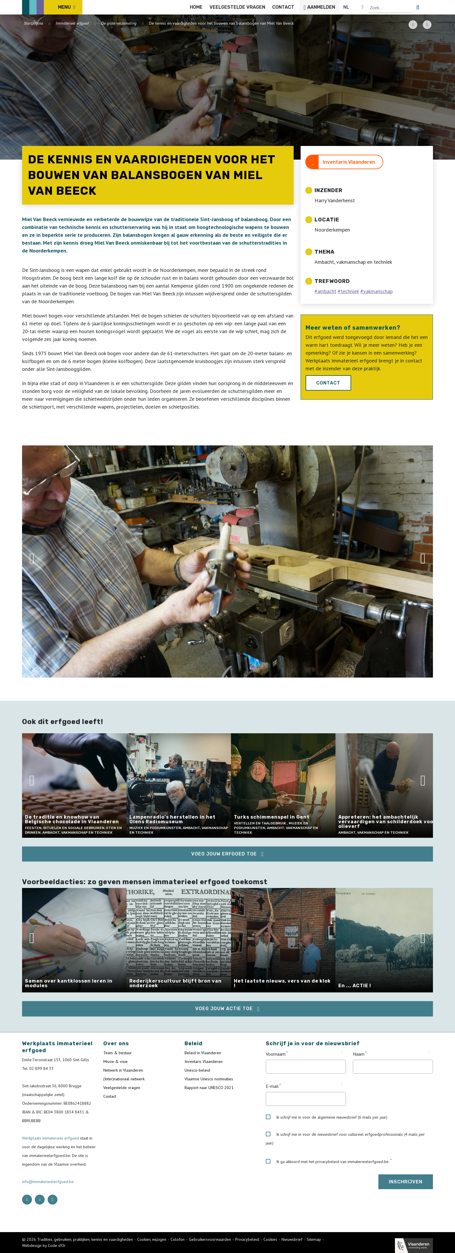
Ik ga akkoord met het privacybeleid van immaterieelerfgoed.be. (327, 1161)
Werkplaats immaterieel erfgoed (51, 1138)
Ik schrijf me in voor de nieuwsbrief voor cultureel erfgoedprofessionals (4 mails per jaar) (345, 1139)
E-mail (272, 1086)
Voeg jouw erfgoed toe (224, 854)
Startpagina (33, 23)
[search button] (429, 7)
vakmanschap (378, 291)
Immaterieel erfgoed (72, 23)
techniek (350, 291)
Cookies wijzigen (151, 1239)
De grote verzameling (118, 23)
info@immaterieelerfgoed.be (48, 1181)
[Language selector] (413, 7)
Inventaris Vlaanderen (349, 162)
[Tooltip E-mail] (342, 1084)
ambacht (326, 291)
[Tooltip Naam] (429, 1052)
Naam (358, 1054)
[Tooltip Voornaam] (342, 1052)
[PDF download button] (413, 24)
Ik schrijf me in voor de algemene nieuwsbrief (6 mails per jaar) (326, 1117)
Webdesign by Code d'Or (44, 1245)
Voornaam (276, 1054)
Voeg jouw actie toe (224, 1008)
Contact (328, 383)
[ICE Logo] (52, 7)
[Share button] (427, 24)
